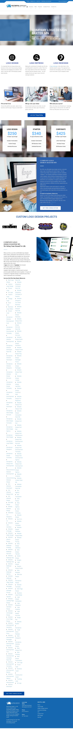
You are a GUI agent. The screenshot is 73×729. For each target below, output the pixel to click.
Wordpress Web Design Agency (9, 429)
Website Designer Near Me (18, 308)
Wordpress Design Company (9, 455)
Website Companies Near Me (18, 486)
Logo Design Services (17, 613)
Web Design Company (18, 511)
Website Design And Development (19, 464)
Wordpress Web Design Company (9, 421)
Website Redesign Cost (9, 566)
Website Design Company (18, 523)
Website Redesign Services (9, 551)
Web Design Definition (17, 546)
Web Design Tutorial (17, 552)
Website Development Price (10, 631)
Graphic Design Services (43, 708)
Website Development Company (10, 664)
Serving (11, 719)
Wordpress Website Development (10, 339)
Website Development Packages (10, 637)
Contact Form (46, 6)
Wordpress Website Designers (9, 366)
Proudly (8, 719)
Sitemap (39, 717)
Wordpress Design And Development (10, 463)
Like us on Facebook (63, 1)
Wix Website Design (8, 498)
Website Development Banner (10, 670)
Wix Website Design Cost (9, 492)
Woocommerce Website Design (10, 480)
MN (16, 721)
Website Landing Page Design (10, 600)
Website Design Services (18, 333)
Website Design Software (18, 529)
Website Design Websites (18, 315)
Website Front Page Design (9, 619)
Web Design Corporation (18, 658)
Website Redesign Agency (9, 572)
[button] (36, 115)
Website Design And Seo (18, 421)
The (14, 719)
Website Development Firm (10, 650)
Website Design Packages (18, 366)
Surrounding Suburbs (10, 722)
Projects (40, 6)
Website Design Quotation (18, 343)
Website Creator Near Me (19, 480)
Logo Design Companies (18, 599)
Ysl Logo (10, 292)
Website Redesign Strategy (9, 545)
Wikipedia (53, 202)
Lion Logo (19, 662)
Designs (19, 560)
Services (31, 6)
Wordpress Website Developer (9, 358)
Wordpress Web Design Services (9, 412)
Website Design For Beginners (18, 398)
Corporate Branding (42, 710)
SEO (38, 712)
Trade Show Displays (17, 632)
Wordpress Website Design (18, 644)
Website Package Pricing (9, 590)
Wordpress (18, 628)
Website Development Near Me (10, 643)
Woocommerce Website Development (10, 472)
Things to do (43, 204)
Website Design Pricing (18, 539)
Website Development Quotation (10, 625)
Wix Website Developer (9, 486)
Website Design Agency (18, 470)
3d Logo (19, 683)
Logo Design (40, 706)
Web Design (40, 715)
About (39, 704)
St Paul (13, 721)
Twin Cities (17, 719)
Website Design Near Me (18, 372)
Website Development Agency (10, 676)
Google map (50, 204)
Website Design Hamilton (18, 384)
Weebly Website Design (9, 508)
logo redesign (54, 66)
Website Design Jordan (18, 378)
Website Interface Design (9, 607)
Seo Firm (19, 519)
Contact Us (53, 6)
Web (36, 6)
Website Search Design (9, 539)
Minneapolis (8, 721)
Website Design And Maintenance (18, 433)
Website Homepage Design (9, 613)
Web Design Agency (17, 505)
